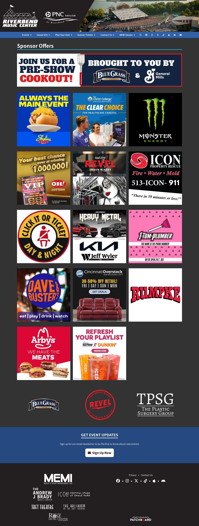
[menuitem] (27, 35)
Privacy (133, 475)
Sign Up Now (99, 452)
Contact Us (147, 475)
